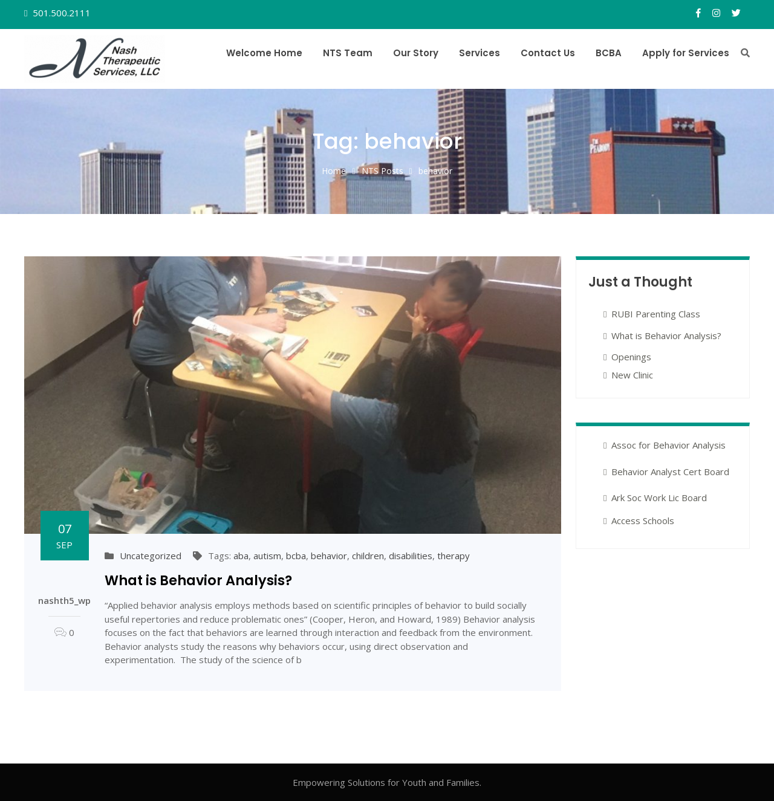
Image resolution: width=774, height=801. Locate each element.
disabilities (410, 556)
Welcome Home (264, 53)
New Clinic (632, 375)
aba (241, 556)
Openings (631, 357)
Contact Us (548, 53)
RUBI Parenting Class (655, 314)
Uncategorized (150, 556)
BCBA (609, 53)
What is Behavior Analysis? (198, 580)
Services (479, 53)
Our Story (415, 53)
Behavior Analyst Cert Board (670, 471)
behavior (329, 556)
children (368, 556)
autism (267, 556)
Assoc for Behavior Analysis (668, 445)
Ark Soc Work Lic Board (659, 497)
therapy (453, 556)
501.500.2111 (60, 13)
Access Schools (642, 520)
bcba (296, 556)
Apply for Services (685, 53)
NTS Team (347, 53)
